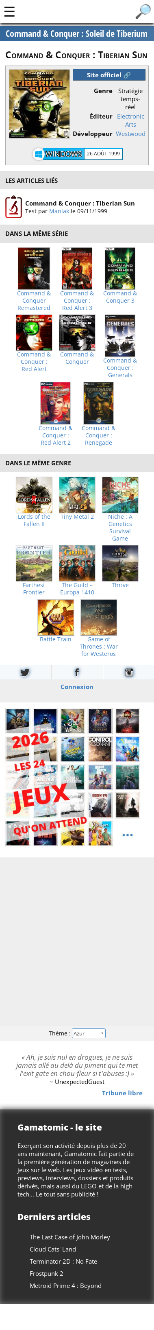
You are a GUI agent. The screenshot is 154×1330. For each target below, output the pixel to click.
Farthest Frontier (34, 588)
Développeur (93, 133)
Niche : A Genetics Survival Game (120, 527)
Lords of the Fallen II (34, 520)
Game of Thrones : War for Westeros (99, 647)
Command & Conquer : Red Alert (34, 362)
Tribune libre (122, 1093)
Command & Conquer (77, 358)
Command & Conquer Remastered (34, 301)
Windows (64, 154)
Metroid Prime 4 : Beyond (66, 1285)
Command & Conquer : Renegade (98, 435)
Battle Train (56, 639)
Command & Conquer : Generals (120, 368)
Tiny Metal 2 (77, 516)
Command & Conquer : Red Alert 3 (77, 301)
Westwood (130, 133)
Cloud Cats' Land (53, 1249)
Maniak (59, 211)
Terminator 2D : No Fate (63, 1261)
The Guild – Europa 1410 (77, 588)
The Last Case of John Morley (70, 1237)
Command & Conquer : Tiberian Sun (80, 203)
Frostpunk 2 (46, 1273)
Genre (103, 91)
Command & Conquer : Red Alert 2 (55, 435)
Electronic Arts (130, 120)
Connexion (77, 686)
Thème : (77, 1033)
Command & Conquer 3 (120, 297)
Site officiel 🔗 (109, 75)
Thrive (120, 585)
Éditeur (101, 116)
